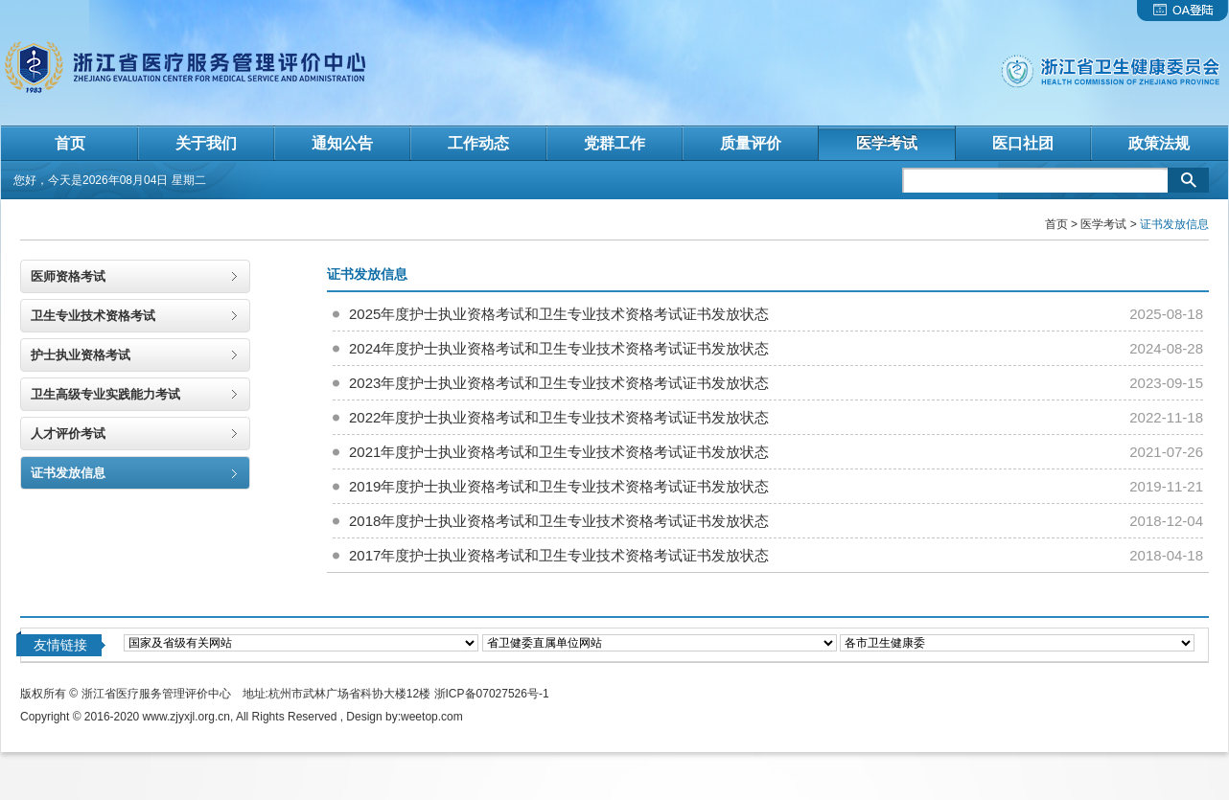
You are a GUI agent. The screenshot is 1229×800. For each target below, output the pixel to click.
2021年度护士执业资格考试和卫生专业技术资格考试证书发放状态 (559, 452)
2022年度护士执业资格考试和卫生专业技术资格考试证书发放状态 (559, 417)
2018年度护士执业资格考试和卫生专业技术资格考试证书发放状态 (559, 521)
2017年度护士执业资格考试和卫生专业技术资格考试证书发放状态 (559, 555)
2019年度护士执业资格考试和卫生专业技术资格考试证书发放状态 (559, 486)
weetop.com (432, 716)
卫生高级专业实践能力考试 (105, 394)
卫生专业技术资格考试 (93, 316)
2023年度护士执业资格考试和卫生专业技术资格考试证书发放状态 (559, 383)
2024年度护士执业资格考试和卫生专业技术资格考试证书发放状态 (559, 348)
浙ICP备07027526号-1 (491, 693)
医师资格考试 (68, 276)
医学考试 (1103, 224)
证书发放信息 (68, 473)
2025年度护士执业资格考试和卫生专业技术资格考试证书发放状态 (559, 314)
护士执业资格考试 (80, 355)
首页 (1056, 224)
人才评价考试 (68, 433)
